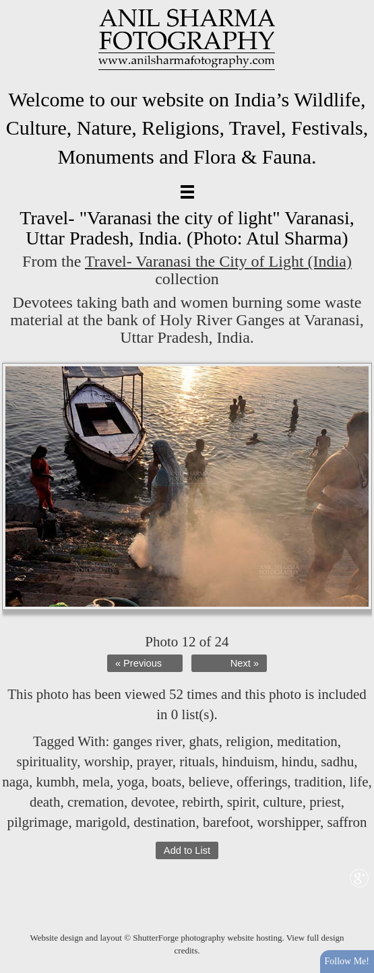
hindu (298, 761)
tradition (318, 782)
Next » (244, 663)
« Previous (138, 663)
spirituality (47, 761)
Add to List (187, 850)
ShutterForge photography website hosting (207, 938)
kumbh (55, 782)
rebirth (201, 802)
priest (325, 802)
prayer (155, 761)
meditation (307, 741)
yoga (131, 782)
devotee (153, 802)
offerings (262, 782)
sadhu (337, 761)
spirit (241, 802)
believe (209, 782)
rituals (197, 761)
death (45, 802)
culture (282, 802)
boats (166, 782)
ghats (203, 741)
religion (248, 741)
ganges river (147, 741)
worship (107, 761)
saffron (347, 822)
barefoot (226, 822)
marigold (101, 822)
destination (164, 822)
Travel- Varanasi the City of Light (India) (218, 261)
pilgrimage (37, 822)
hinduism (248, 761)
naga (15, 782)
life (358, 782)
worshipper (288, 822)
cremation (95, 802)
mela (96, 782)
